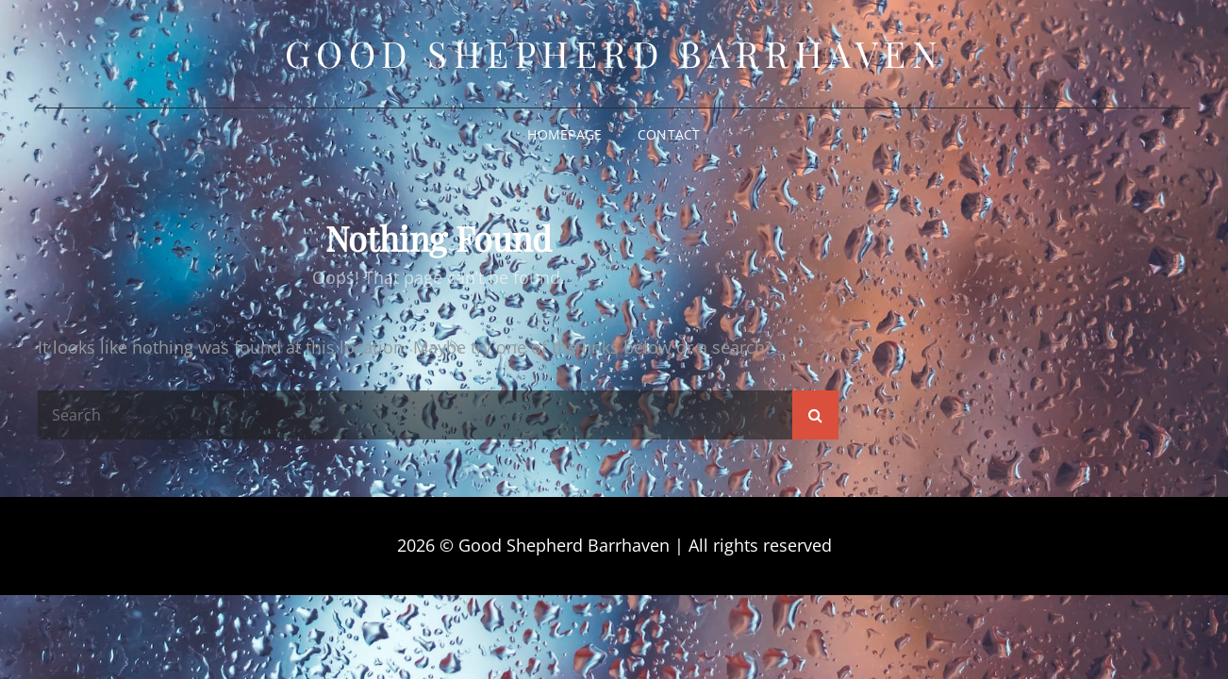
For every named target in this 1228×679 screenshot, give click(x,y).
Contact (669, 134)
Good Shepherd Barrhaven (614, 53)
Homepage (564, 134)
